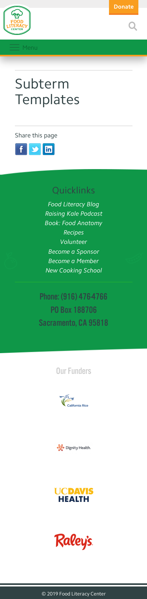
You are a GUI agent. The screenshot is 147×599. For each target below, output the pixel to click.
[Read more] (132, 26)
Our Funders (73, 370)
